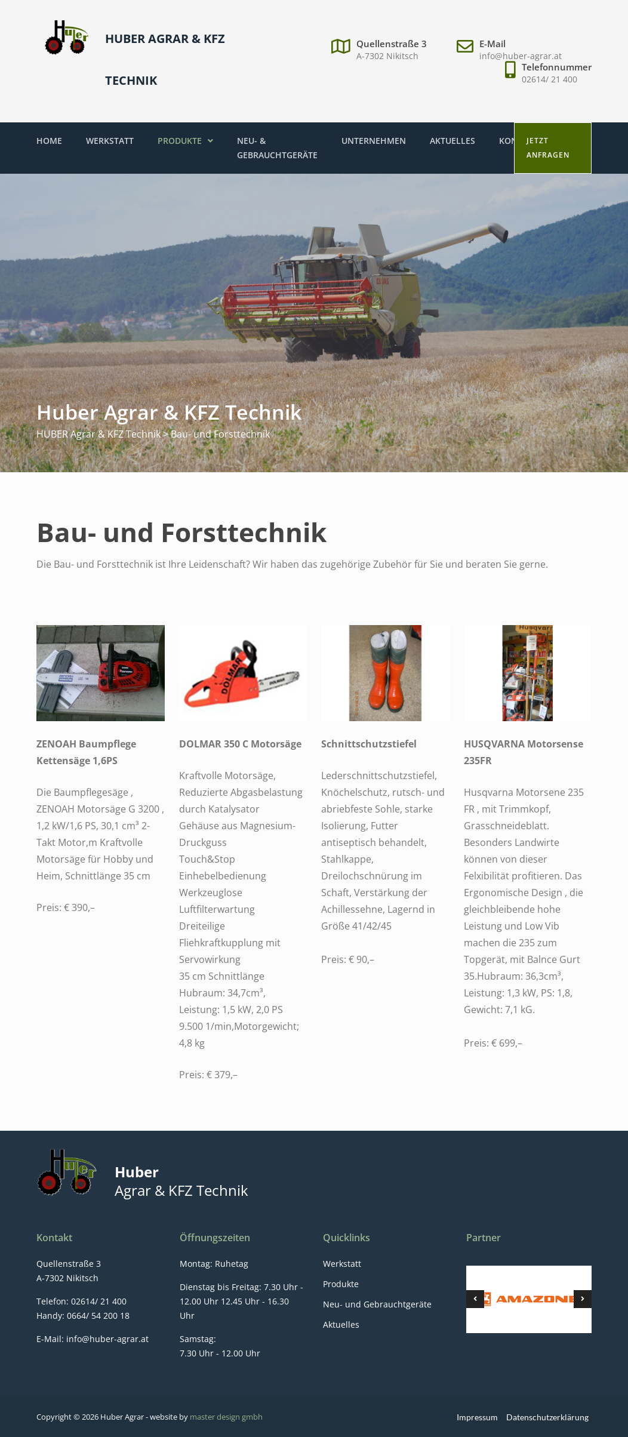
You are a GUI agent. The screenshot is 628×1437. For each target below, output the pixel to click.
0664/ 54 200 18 (97, 1315)
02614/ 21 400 (549, 79)
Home (49, 140)
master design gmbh (226, 1416)
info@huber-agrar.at (520, 55)
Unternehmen (373, 140)
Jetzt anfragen (548, 148)
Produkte (185, 140)
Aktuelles (452, 140)
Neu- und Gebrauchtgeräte (377, 1304)
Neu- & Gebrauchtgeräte (277, 148)
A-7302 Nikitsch (387, 55)
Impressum (477, 1417)
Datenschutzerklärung (547, 1417)
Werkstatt (110, 140)
